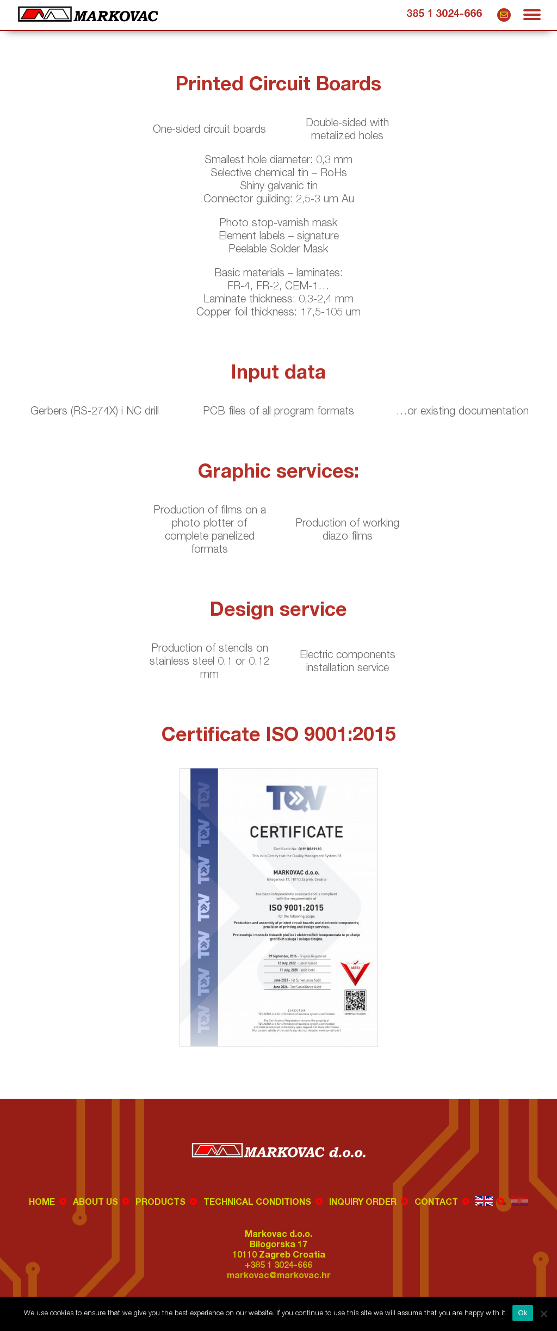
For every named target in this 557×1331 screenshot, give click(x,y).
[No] (543, 1313)
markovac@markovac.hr (504, 15)
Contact (436, 1203)
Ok (522, 1313)
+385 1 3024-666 (278, 1266)
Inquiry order (363, 1203)
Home (42, 1203)
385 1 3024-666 (444, 14)
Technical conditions (257, 1203)
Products (160, 1203)
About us (95, 1203)
